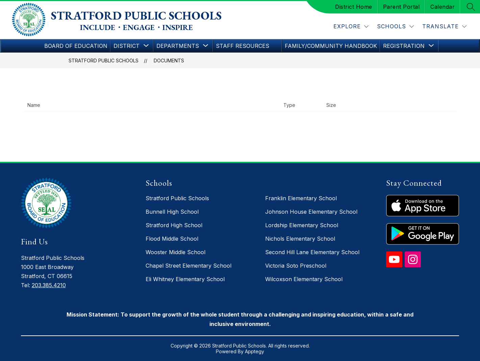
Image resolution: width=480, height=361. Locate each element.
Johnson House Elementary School (311, 211)
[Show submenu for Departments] (177, 46)
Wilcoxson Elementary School (304, 279)
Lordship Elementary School (301, 225)
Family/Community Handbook (331, 45)
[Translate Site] (444, 26)
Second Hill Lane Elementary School (312, 252)
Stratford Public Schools (103, 60)
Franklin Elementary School (301, 198)
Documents (169, 60)
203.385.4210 (49, 285)
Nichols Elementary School (300, 238)
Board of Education (75, 45)
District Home (353, 6)
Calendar (442, 6)
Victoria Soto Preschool (295, 265)
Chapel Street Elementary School (188, 265)
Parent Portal (401, 6)
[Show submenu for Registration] (404, 46)
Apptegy (254, 351)
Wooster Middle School (175, 252)
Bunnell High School (172, 211)
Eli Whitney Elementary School (185, 279)
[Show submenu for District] (126, 46)
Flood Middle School (172, 238)
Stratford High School (174, 225)
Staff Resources (242, 45)
